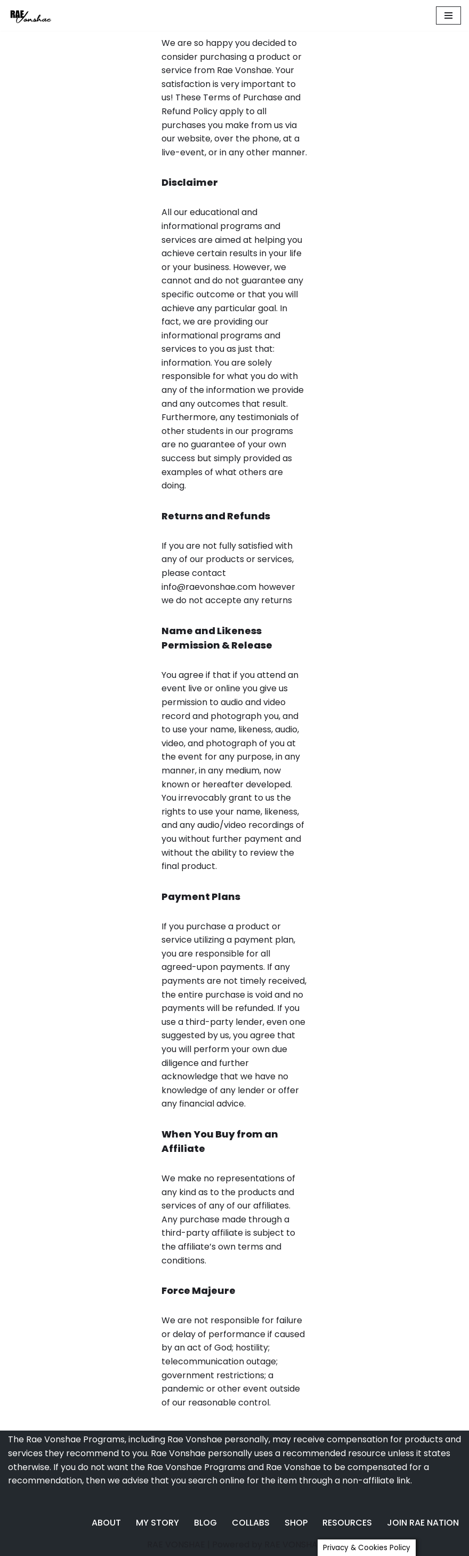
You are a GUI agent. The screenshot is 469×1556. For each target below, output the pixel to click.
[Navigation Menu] (448, 15)
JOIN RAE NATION (423, 1522)
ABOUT (106, 1522)
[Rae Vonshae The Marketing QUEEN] (40, 15)
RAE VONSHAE (176, 1544)
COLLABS (251, 1522)
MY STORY (157, 1522)
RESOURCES (347, 1522)
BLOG (205, 1522)
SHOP (296, 1522)
